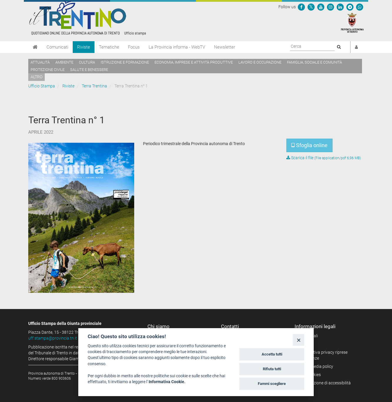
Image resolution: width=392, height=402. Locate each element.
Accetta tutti (272, 354)
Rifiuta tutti (272, 369)
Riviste (83, 47)
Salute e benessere (89, 69)
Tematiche (109, 47)
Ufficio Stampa (41, 86)
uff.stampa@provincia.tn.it (52, 338)
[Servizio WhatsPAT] (360, 6)
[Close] (298, 339)
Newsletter (224, 47)
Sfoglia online (309, 145)
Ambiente (64, 62)
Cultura (87, 62)
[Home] (35, 47)
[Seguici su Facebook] (301, 6)
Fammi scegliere (272, 383)
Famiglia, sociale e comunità (314, 62)
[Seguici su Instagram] (330, 6)
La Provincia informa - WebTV (177, 47)
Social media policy (316, 366)
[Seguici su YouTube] (321, 6)
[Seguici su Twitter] (311, 6)
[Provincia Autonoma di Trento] (352, 22)
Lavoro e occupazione (259, 62)
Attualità (40, 62)
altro (36, 76)
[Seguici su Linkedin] (340, 6)
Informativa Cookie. (167, 381)
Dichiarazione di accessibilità (325, 383)
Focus (134, 47)
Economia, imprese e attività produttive (194, 62)
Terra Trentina (94, 86)
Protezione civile (47, 69)
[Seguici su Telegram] (350, 6)
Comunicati (57, 47)
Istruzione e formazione (125, 62)
